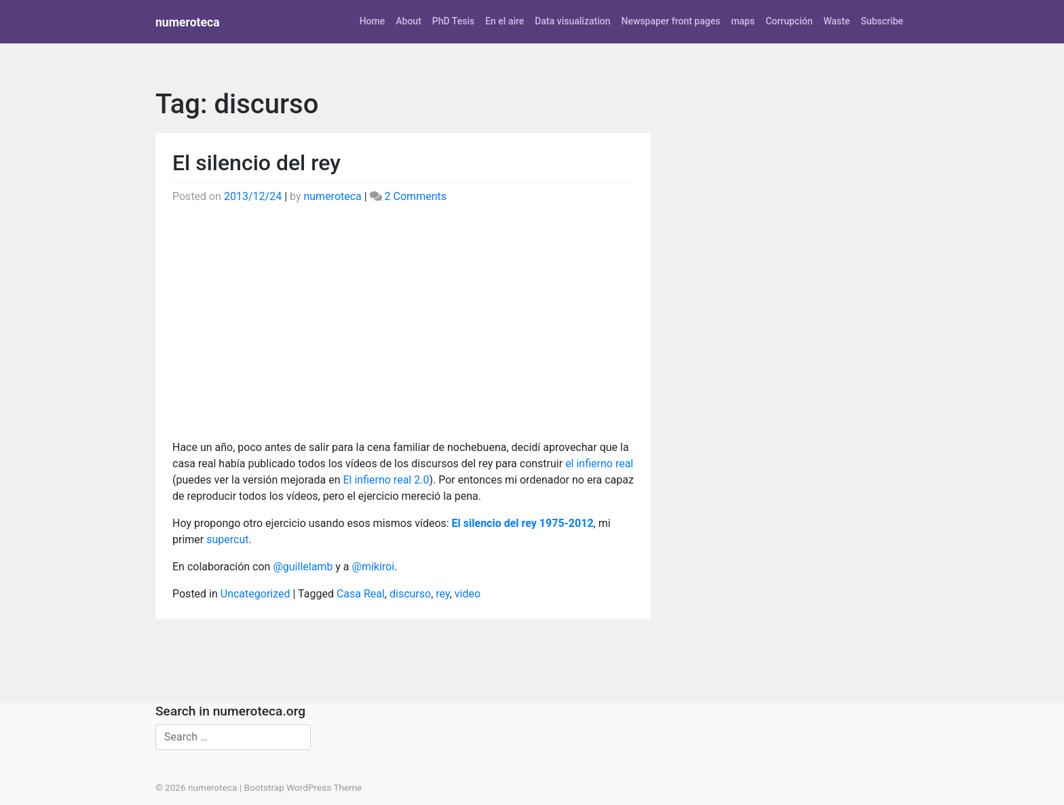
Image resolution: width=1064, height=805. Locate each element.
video (467, 593)
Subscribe (881, 21)
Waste (836, 21)
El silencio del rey (256, 163)
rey (442, 593)
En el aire (504, 21)
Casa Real (361, 593)
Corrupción (788, 21)
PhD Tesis (453, 21)
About (408, 21)
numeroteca (187, 22)
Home (372, 21)
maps (743, 21)
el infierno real (599, 463)
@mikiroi (373, 566)
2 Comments (415, 196)
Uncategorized (255, 593)
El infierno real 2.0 (386, 479)
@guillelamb (302, 566)
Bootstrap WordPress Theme (303, 787)
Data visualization (572, 21)
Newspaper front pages (670, 21)
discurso (410, 593)
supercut (227, 539)
